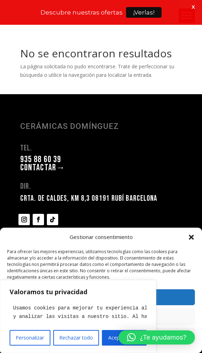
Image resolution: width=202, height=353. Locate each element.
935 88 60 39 (40, 145)
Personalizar (30, 337)
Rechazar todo (76, 337)
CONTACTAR (42, 153)
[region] (78, 316)
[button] (191, 237)
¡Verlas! (143, 12)
